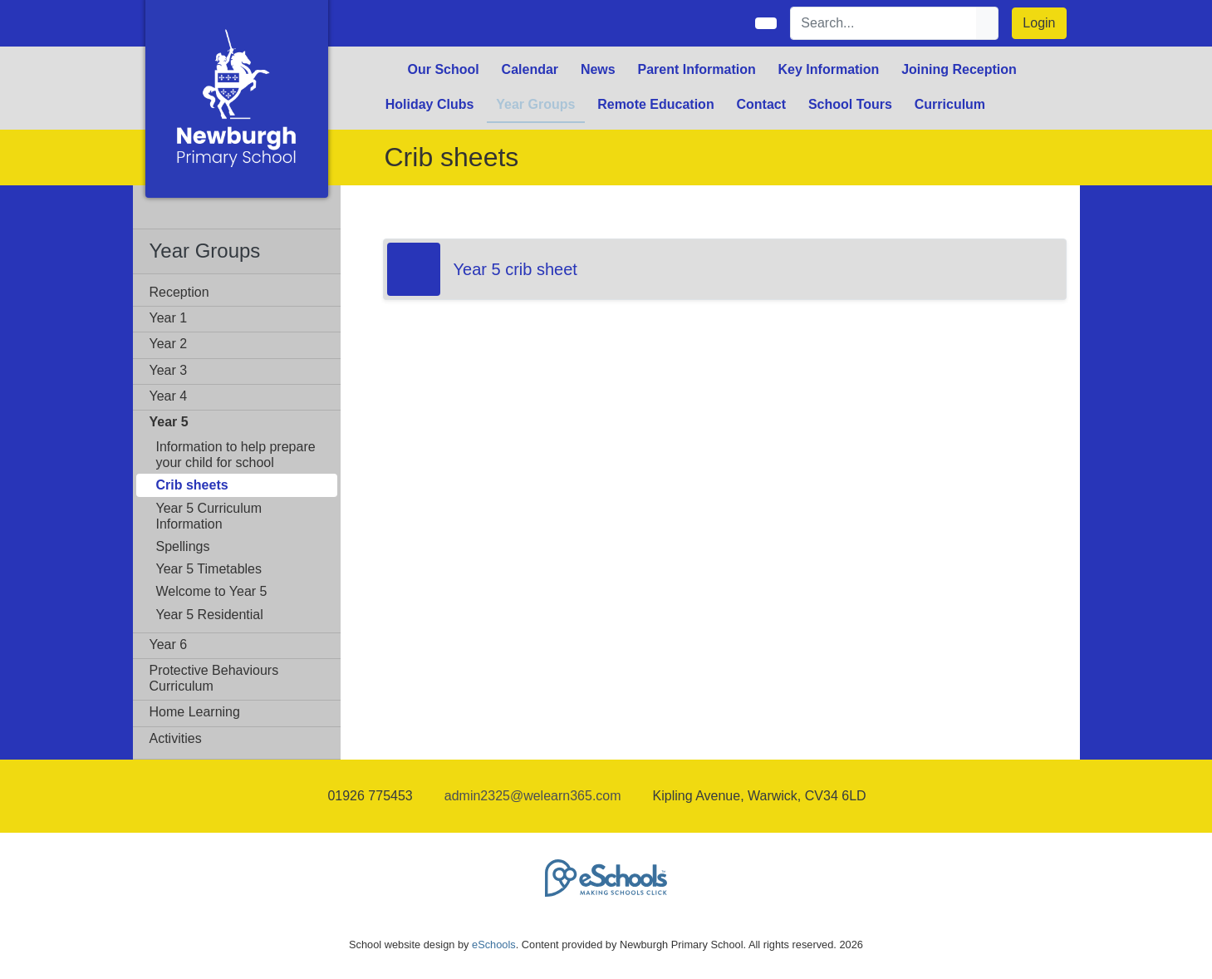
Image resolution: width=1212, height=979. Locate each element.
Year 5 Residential (209, 615)
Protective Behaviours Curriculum (214, 678)
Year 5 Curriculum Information (209, 516)
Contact (761, 104)
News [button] (598, 69)
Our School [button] (443, 69)
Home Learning (195, 712)
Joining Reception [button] (959, 69)
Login (1039, 23)
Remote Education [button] (655, 104)
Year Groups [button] (535, 104)
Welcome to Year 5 (211, 591)
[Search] (884, 23)
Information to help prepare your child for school (236, 455)
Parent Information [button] (697, 69)
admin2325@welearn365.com (532, 796)
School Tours (850, 104)
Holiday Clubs (429, 104)
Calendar (530, 69)
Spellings (183, 546)
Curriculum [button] (950, 104)
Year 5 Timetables (209, 569)
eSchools (494, 944)
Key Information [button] (829, 69)
